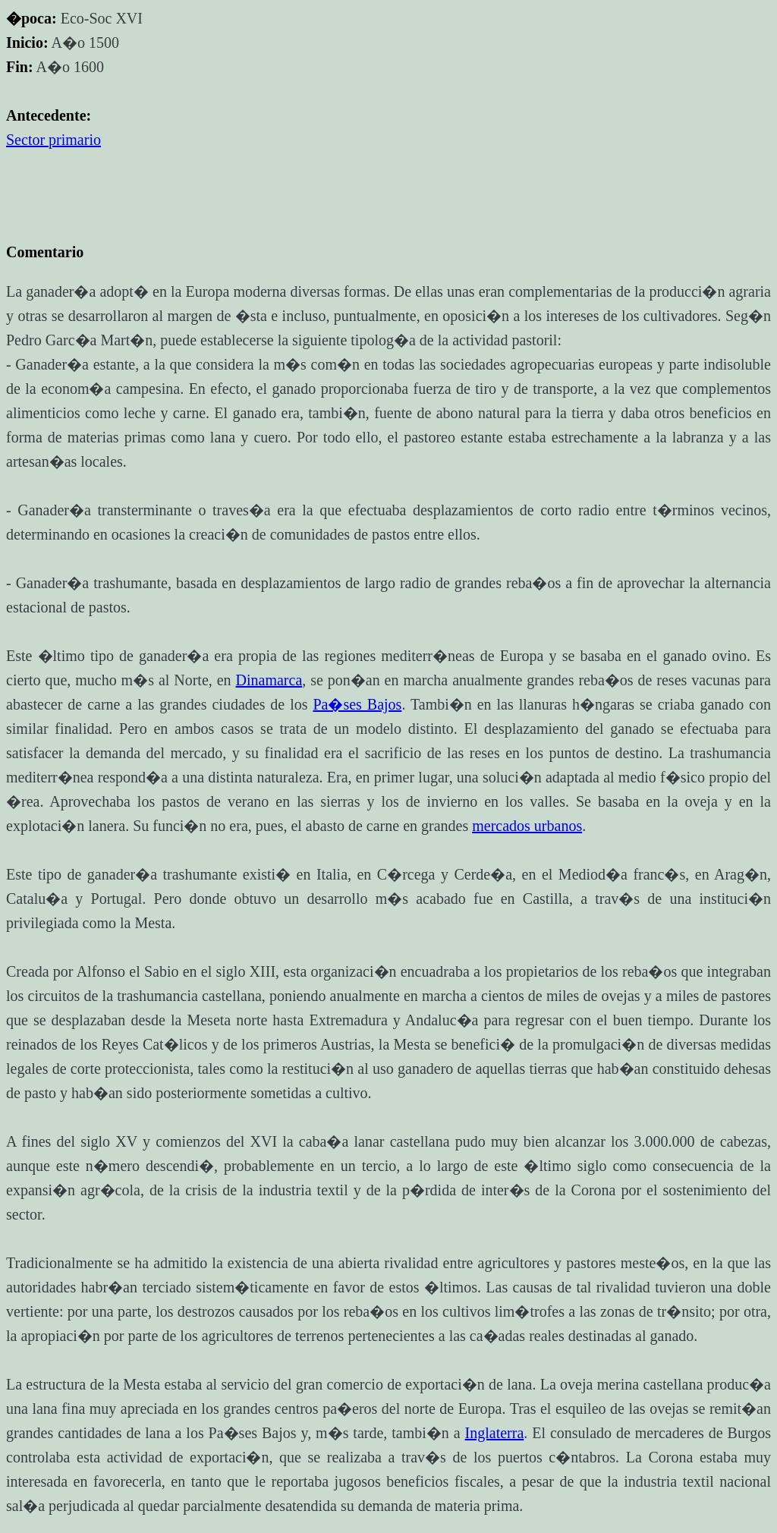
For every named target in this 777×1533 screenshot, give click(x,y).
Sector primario (53, 139)
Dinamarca (269, 680)
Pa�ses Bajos (357, 704)
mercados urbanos (527, 825)
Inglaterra (494, 1432)
